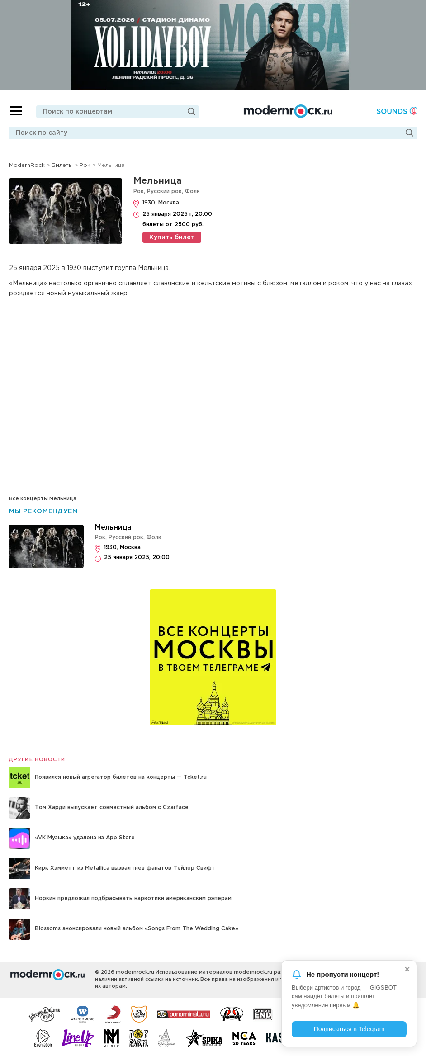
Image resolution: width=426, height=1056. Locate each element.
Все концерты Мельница (42, 499)
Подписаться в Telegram (349, 1028)
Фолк (192, 191)
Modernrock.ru (287, 111)
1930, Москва (160, 202)
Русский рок (164, 191)
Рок (138, 191)
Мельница (157, 181)
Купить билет (171, 237)
